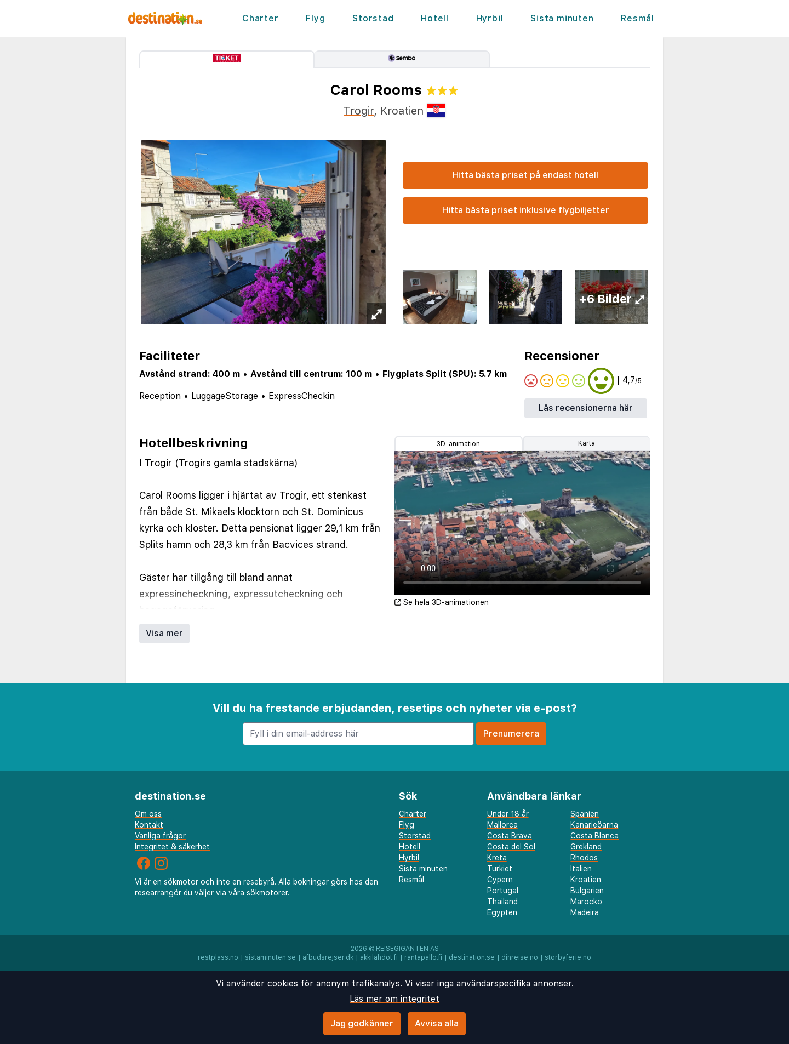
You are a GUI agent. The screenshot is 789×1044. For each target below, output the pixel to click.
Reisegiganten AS (407, 948)
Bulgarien (587, 890)
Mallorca (502, 824)
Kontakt (149, 824)
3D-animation (458, 444)
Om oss (148, 813)
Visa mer (164, 633)
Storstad (372, 18)
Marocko (586, 901)
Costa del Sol (511, 846)
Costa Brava (509, 835)
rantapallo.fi (423, 957)
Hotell (435, 18)
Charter (260, 18)
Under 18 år (508, 813)
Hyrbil (490, 18)
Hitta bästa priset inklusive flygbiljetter (525, 210)
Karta (586, 443)
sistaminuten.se (270, 957)
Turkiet (499, 868)
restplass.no (218, 957)
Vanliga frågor (160, 835)
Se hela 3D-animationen (442, 602)
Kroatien (585, 879)
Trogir (359, 110)
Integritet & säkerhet (172, 846)
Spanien (584, 813)
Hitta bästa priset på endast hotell (525, 175)
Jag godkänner (361, 1023)
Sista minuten (561, 18)
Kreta (497, 857)
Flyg (315, 18)
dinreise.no (519, 957)
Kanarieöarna (594, 824)
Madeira (584, 912)
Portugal (502, 890)
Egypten (502, 912)
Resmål (637, 18)
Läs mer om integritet (394, 999)
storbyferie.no (568, 957)
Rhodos (584, 857)
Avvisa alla (437, 1023)
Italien (581, 868)
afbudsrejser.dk (327, 957)
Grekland (586, 846)
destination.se (472, 957)
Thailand (502, 901)
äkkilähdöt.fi (379, 957)
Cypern (500, 879)
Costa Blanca (594, 835)
